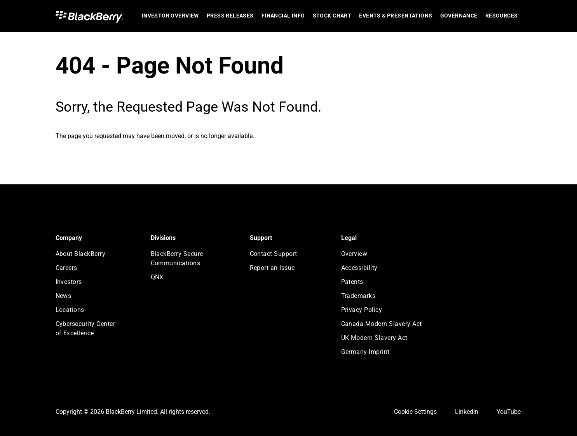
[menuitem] (170, 16)
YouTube (509, 411)
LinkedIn (466, 411)
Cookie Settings (415, 411)
